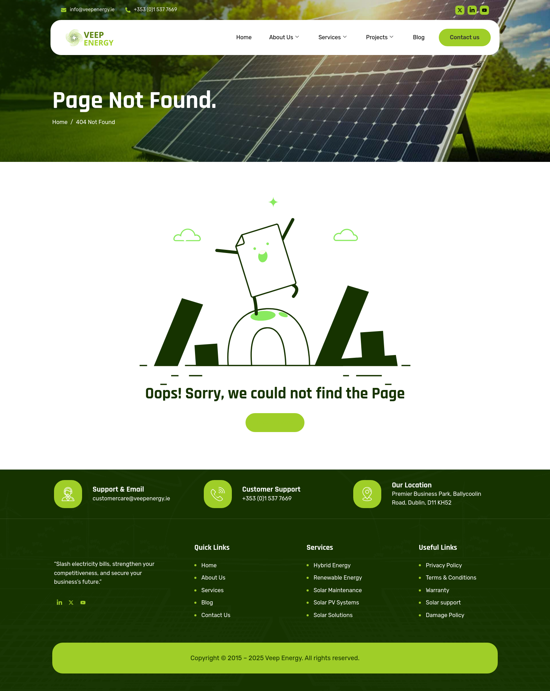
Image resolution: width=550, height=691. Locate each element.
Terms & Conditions (451, 577)
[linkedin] (472, 10)
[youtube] (484, 10)
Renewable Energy (338, 577)
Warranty (437, 590)
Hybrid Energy (332, 565)
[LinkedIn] (59, 602)
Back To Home (275, 422)
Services (332, 37)
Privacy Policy (444, 565)
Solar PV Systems (336, 602)
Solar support (443, 602)
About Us (284, 37)
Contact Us (215, 615)
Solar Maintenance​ (338, 590)
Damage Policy (445, 615)
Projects (380, 37)
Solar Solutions (333, 615)
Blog (418, 37)
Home (244, 37)
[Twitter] (459, 10)
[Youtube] (83, 602)
